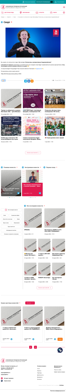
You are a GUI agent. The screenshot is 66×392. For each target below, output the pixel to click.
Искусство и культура (7, 219)
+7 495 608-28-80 (9, 368)
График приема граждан (59, 372)
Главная (3, 17)
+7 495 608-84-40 (8, 369)
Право (18, 219)
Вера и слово (6, 222)
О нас (38, 368)
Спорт (14, 17)
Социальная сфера (15, 215)
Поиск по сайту (57, 369)
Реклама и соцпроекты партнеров (11, 234)
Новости (9, 17)
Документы (39, 377)
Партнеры (39, 372)
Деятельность (40, 375)
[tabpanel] (11, 183)
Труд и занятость (11, 226)
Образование (16, 222)
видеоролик (39, 68)
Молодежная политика (11, 230)
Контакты (39, 379)
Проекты (39, 370)
